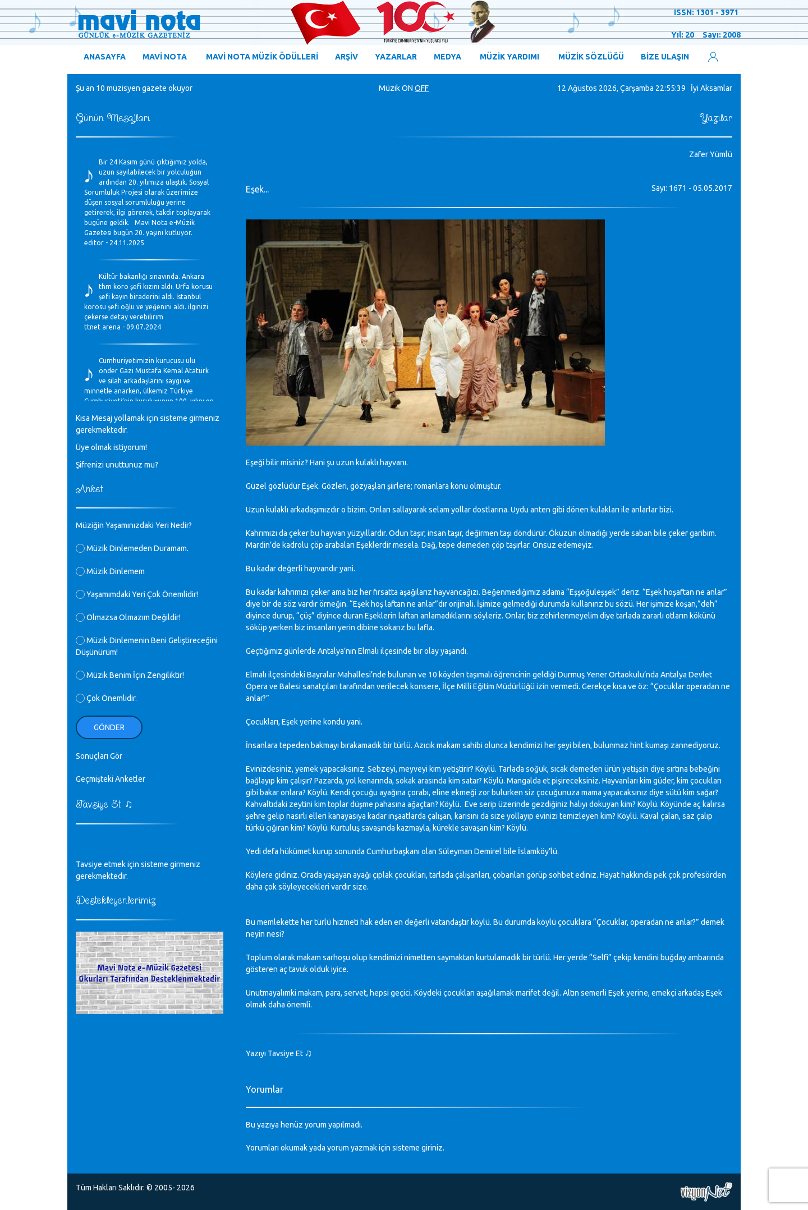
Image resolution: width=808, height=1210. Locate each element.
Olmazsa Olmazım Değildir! (128, 617)
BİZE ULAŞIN (665, 56)
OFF (422, 88)
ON (407, 88)
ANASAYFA (105, 56)
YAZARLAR (396, 56)
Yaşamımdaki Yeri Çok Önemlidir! (137, 594)
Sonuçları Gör (99, 755)
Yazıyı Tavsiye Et (279, 1053)
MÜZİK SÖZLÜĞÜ (591, 56)
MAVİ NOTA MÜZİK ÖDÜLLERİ (262, 56)
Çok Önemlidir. (106, 698)
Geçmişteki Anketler (110, 778)
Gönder (109, 727)
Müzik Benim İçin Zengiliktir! (130, 675)
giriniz (432, 1147)
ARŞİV (346, 56)
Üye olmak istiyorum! (111, 447)
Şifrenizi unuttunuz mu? (117, 464)
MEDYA (447, 56)
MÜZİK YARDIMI (509, 56)
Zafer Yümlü (710, 154)
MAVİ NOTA (165, 56)
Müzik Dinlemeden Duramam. (132, 548)
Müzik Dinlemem (110, 571)
